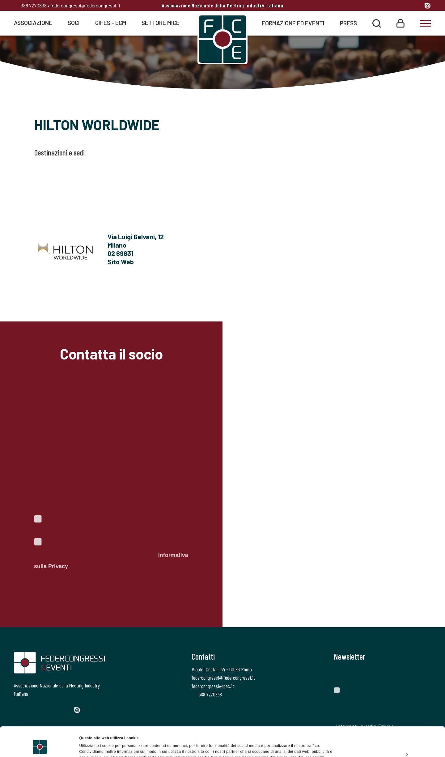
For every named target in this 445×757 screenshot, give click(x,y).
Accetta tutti (393, 714)
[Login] (400, 22)
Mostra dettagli (92, 746)
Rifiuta (393, 743)
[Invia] (422, 674)
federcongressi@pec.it (213, 686)
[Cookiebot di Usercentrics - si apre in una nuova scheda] (40, 746)
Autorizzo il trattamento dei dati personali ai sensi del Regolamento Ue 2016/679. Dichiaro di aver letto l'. (111, 555)
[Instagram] (394, 6)
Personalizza (393, 728)
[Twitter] (382, 6)
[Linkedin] (405, 6)
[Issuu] (427, 5)
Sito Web (121, 261)
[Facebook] (371, 6)
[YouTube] (417, 6)
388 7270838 (30, 5)
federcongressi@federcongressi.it (85, 5)
